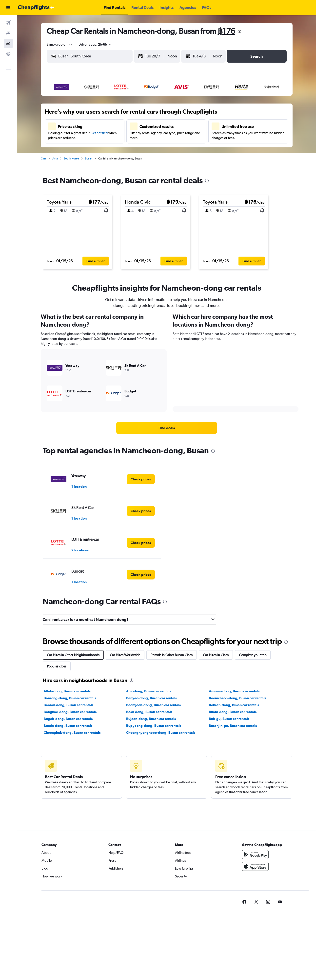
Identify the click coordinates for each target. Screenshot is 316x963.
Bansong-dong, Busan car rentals (70, 698)
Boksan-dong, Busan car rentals (234, 705)
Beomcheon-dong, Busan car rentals (237, 698)
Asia (55, 158)
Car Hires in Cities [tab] (216, 655)
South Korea (71, 158)
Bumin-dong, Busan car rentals (68, 726)
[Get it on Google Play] (255, 854)
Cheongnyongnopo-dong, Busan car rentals (160, 733)
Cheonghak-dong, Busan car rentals (72, 733)
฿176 (226, 30)
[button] (8, 7)
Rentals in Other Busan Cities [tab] (172, 655)
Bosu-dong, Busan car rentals (149, 712)
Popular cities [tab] (56, 666)
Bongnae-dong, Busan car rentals (70, 712)
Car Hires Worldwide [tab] (125, 655)
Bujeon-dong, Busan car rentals (151, 719)
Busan (88, 158)
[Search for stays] (8, 33)
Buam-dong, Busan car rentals (233, 712)
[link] (166, 428)
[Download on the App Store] (255, 866)
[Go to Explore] (8, 54)
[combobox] (60, 44)
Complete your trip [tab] (252, 655)
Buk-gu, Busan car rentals (229, 719)
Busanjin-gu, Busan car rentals (233, 726)
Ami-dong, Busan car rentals (148, 691)
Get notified (99, 133)
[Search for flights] (8, 23)
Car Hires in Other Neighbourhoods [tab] (73, 655)
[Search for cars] (8, 43)
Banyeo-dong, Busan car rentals (151, 698)
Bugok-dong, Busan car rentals (68, 719)
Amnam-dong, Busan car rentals (234, 691)
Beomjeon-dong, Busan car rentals (153, 705)
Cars (43, 158)
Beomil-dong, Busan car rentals (68, 705)
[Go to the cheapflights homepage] (36, 7)
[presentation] (239, 31)
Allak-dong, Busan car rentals (67, 691)
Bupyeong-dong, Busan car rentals (153, 726)
